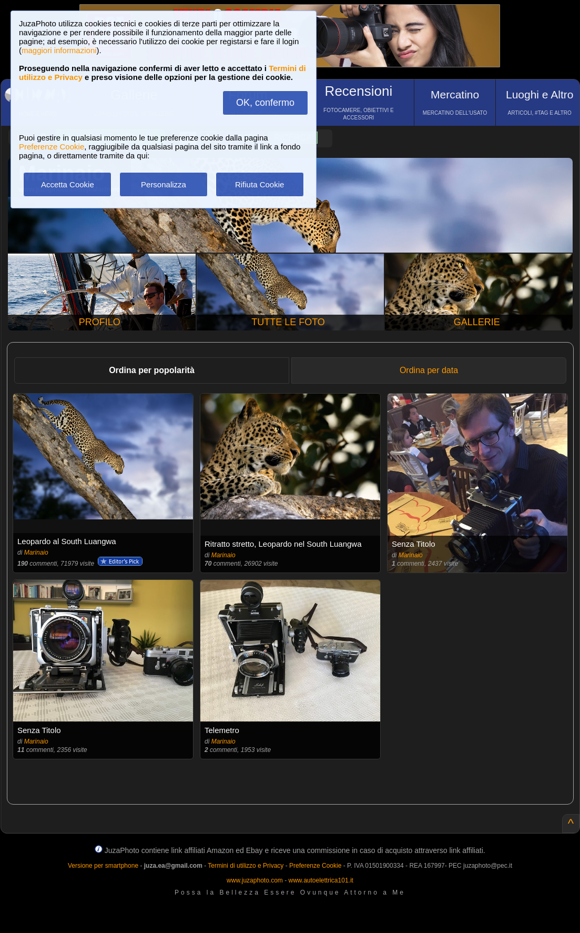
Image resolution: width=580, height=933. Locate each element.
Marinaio (36, 552)
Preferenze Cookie (51, 146)
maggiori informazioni (59, 50)
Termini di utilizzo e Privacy (245, 865)
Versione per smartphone (103, 865)
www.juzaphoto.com (255, 880)
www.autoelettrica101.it (320, 880)
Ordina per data (429, 370)
